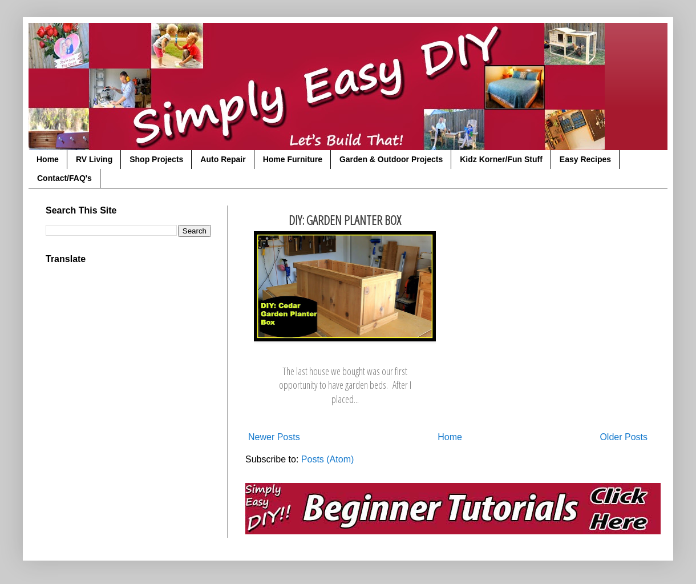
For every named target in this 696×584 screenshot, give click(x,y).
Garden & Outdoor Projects (391, 159)
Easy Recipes (585, 159)
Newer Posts (274, 437)
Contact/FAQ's (64, 178)
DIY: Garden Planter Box (345, 220)
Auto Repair (222, 159)
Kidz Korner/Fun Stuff (501, 159)
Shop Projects (156, 159)
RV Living (94, 159)
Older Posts (624, 437)
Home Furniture (292, 159)
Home (48, 159)
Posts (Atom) (327, 459)
